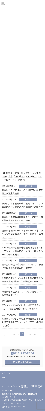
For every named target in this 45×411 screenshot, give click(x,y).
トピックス (28, 186)
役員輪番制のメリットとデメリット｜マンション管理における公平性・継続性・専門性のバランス (22, 234)
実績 (3, 377)
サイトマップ (6, 373)
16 (35, 334)
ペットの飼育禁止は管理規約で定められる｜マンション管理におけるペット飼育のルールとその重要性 (22, 251)
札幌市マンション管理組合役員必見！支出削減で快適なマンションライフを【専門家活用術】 (22, 322)
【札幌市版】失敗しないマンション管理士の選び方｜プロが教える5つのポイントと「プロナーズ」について (22, 176)
